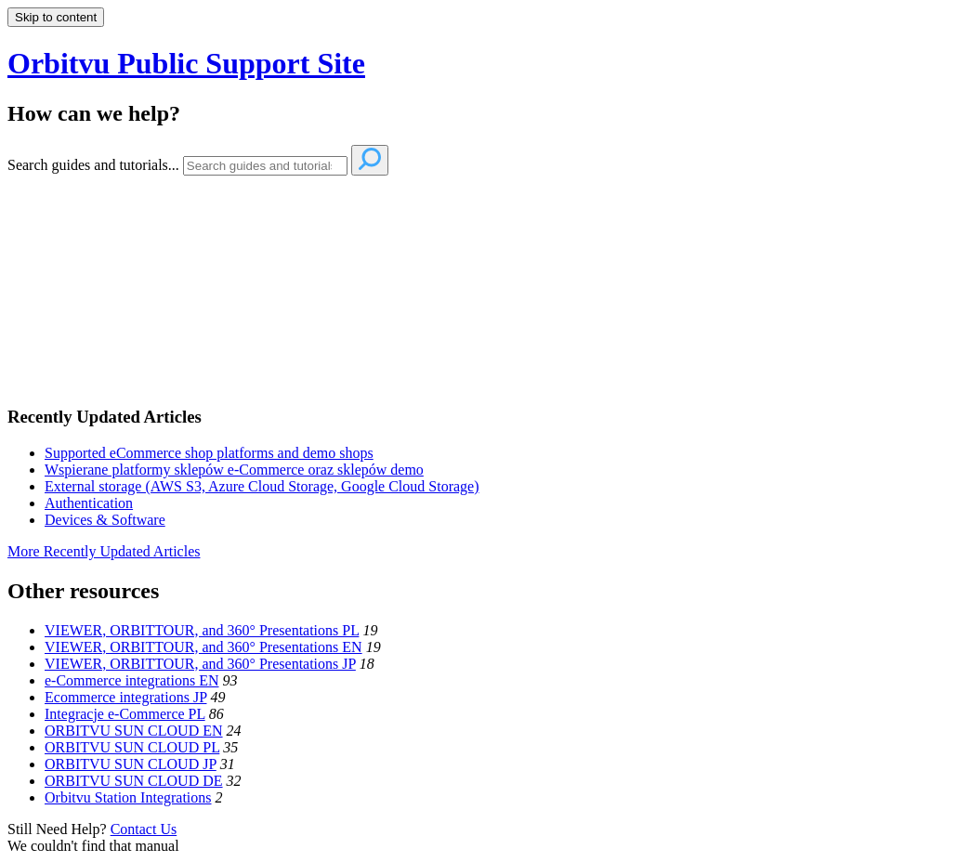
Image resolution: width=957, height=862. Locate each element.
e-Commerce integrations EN (132, 680)
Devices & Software (105, 520)
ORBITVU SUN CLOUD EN (134, 730)
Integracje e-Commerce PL (125, 714)
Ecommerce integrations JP (125, 697)
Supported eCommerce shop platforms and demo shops (209, 453)
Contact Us (144, 829)
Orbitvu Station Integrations (128, 797)
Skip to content (56, 17)
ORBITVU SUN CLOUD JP (130, 764)
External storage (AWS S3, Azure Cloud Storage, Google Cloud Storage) (262, 486)
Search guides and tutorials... (93, 165)
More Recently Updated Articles (104, 551)
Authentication (89, 503)
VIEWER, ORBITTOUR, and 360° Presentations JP (200, 664)
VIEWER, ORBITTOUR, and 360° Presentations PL (202, 630)
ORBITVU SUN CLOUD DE (134, 781)
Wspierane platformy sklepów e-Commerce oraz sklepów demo (234, 469)
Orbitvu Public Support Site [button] (186, 63)
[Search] (265, 166)
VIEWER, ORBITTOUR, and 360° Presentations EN (203, 647)
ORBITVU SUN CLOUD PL (132, 747)
